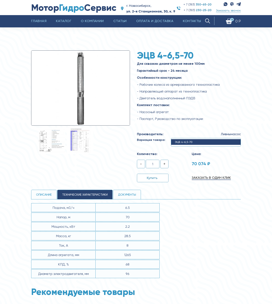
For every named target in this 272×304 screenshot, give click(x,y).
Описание (44, 194)
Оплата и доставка (155, 21)
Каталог (63, 21)
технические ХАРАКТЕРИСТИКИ (85, 194)
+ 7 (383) (197, 4)
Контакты (192, 21)
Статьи (120, 21)
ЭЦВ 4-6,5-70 (183, 142)
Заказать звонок (228, 10)
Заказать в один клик (211, 178)
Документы (127, 194)
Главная (38, 21)
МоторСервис (73, 7)
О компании (92, 21)
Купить (152, 178)
